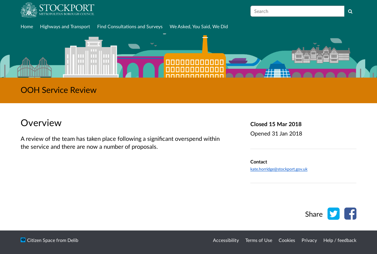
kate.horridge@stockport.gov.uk (278, 168)
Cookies (287, 240)
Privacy (309, 240)
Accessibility (226, 240)
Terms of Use (258, 240)
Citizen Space (41, 240)
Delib (72, 240)
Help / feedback (339, 240)
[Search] (350, 11)
